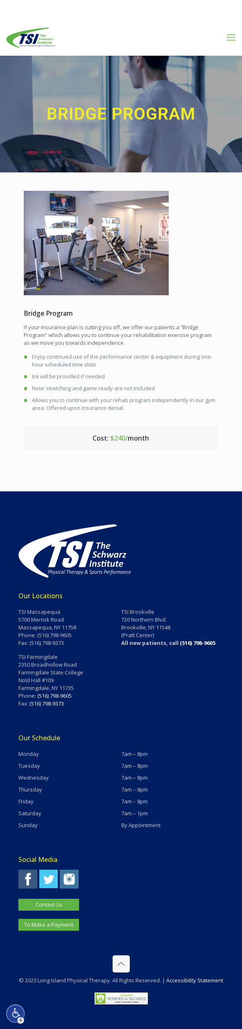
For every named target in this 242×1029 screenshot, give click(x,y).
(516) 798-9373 (46, 703)
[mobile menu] (231, 37)
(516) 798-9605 (54, 695)
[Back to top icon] (121, 963)
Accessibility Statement (194, 980)
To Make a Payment (48, 924)
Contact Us (49, 904)
